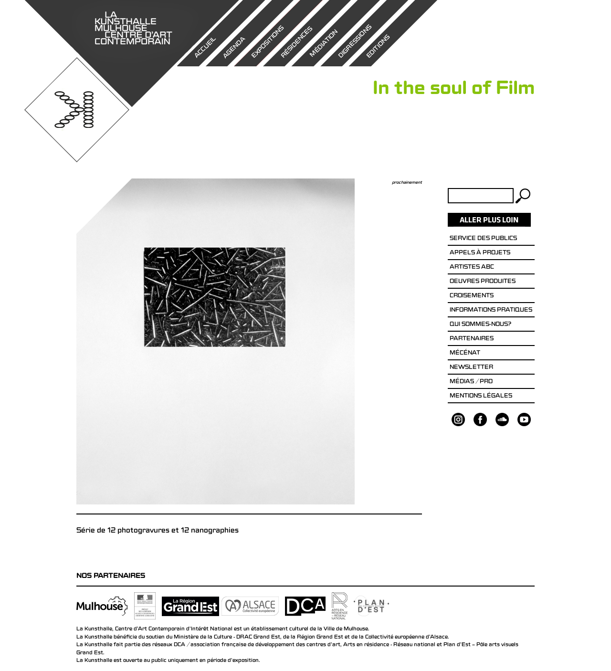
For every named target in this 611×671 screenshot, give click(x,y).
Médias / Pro (471, 382)
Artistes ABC (472, 268)
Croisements (472, 296)
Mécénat (465, 353)
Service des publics (483, 239)
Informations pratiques (491, 311)
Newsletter (471, 368)
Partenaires (472, 339)
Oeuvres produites (483, 282)
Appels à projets (480, 253)
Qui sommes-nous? (480, 325)
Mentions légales (481, 396)
